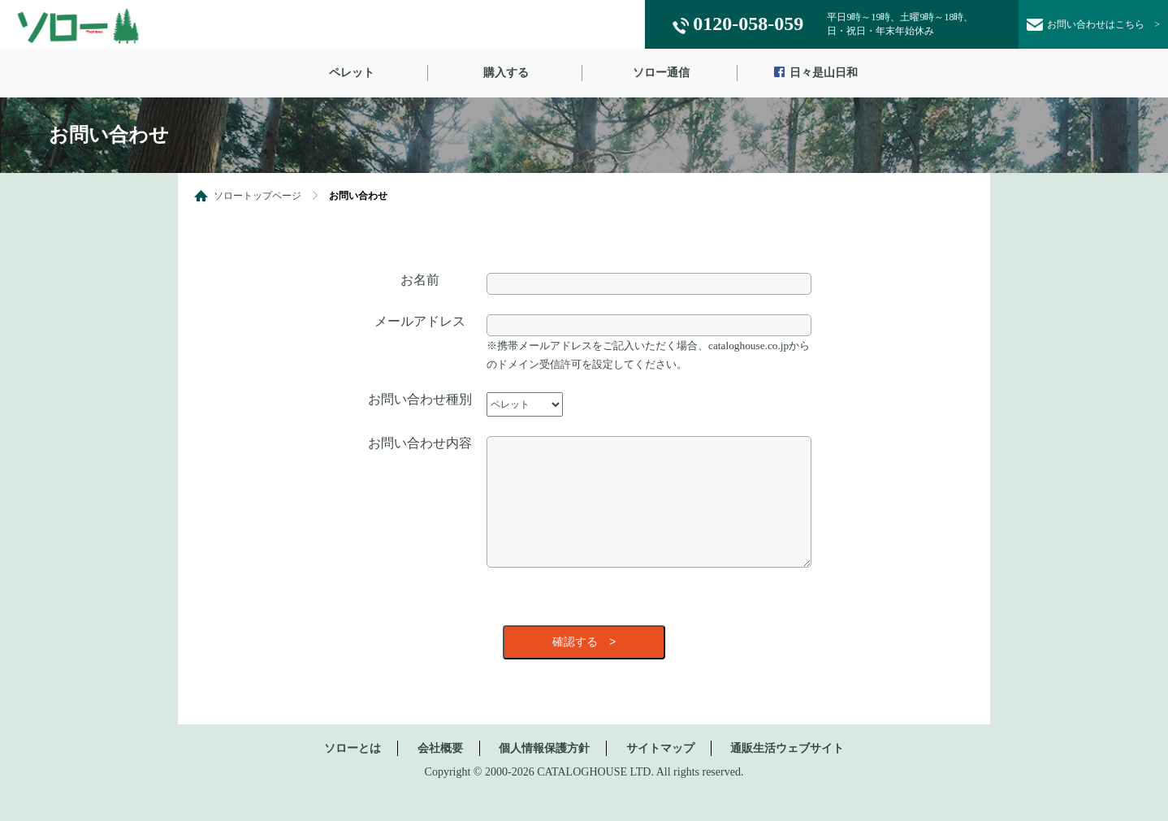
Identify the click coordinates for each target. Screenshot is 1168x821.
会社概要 (440, 773)
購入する (506, 73)
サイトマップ (660, 773)
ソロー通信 (661, 73)
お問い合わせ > (1093, 25)
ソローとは (352, 773)
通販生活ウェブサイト (787, 773)
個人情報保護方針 (544, 773)
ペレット (351, 73)
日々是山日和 (816, 74)
